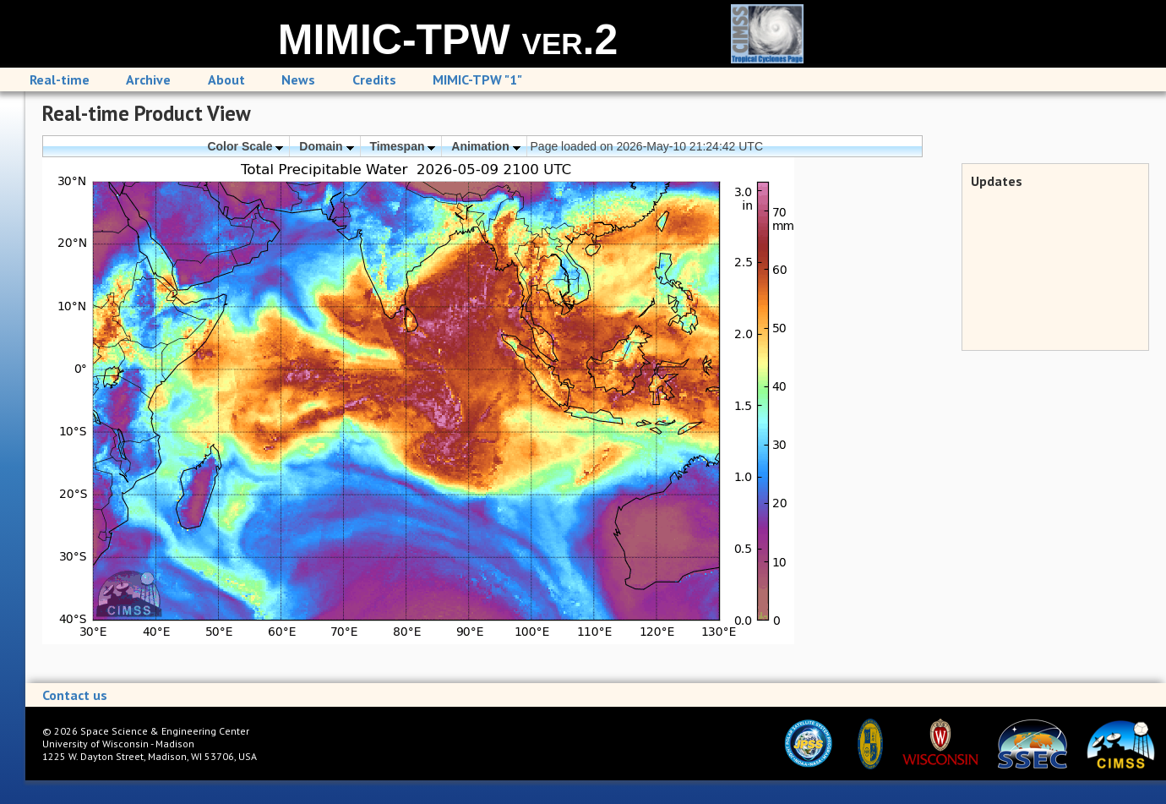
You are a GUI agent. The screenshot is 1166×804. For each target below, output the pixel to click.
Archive (148, 79)
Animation (485, 146)
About (226, 79)
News (298, 79)
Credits (374, 79)
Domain (326, 146)
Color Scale (245, 146)
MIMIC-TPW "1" (477, 79)
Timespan (402, 146)
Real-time (60, 79)
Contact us (74, 694)
